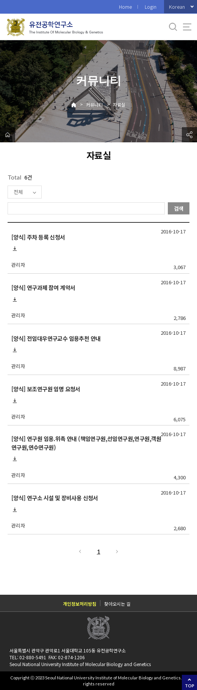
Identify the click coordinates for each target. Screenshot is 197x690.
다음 (117, 551)
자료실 (119, 104)
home (7, 134)
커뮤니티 (94, 104)
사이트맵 (187, 27)
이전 (79, 551)
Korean (177, 6)
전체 (18, 191)
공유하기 (189, 134)
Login (150, 6)
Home (125, 6)
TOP (189, 685)
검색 (179, 208)
